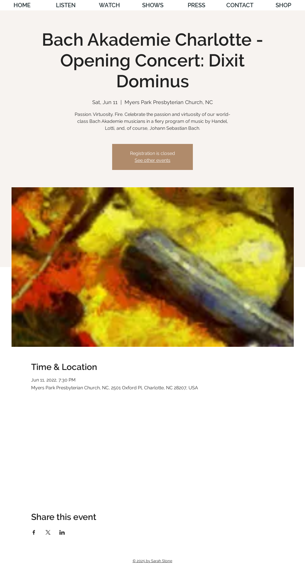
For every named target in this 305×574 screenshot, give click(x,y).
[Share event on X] (48, 532)
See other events (152, 160)
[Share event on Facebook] (34, 532)
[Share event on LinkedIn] (62, 532)
